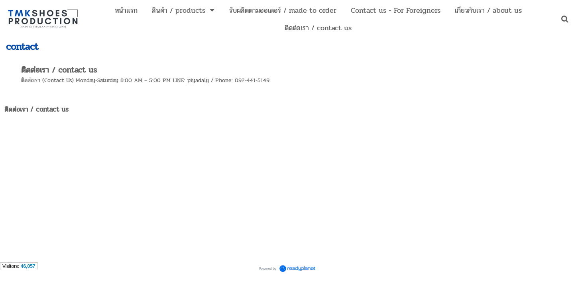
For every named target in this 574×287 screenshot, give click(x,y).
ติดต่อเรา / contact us (59, 70)
